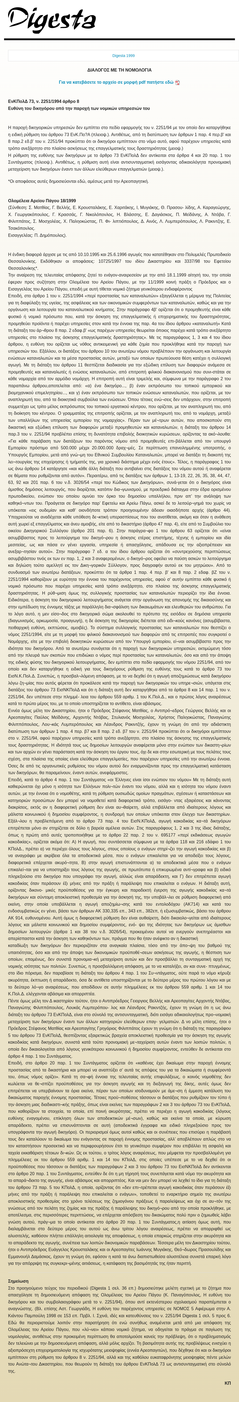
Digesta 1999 (123, 55)
